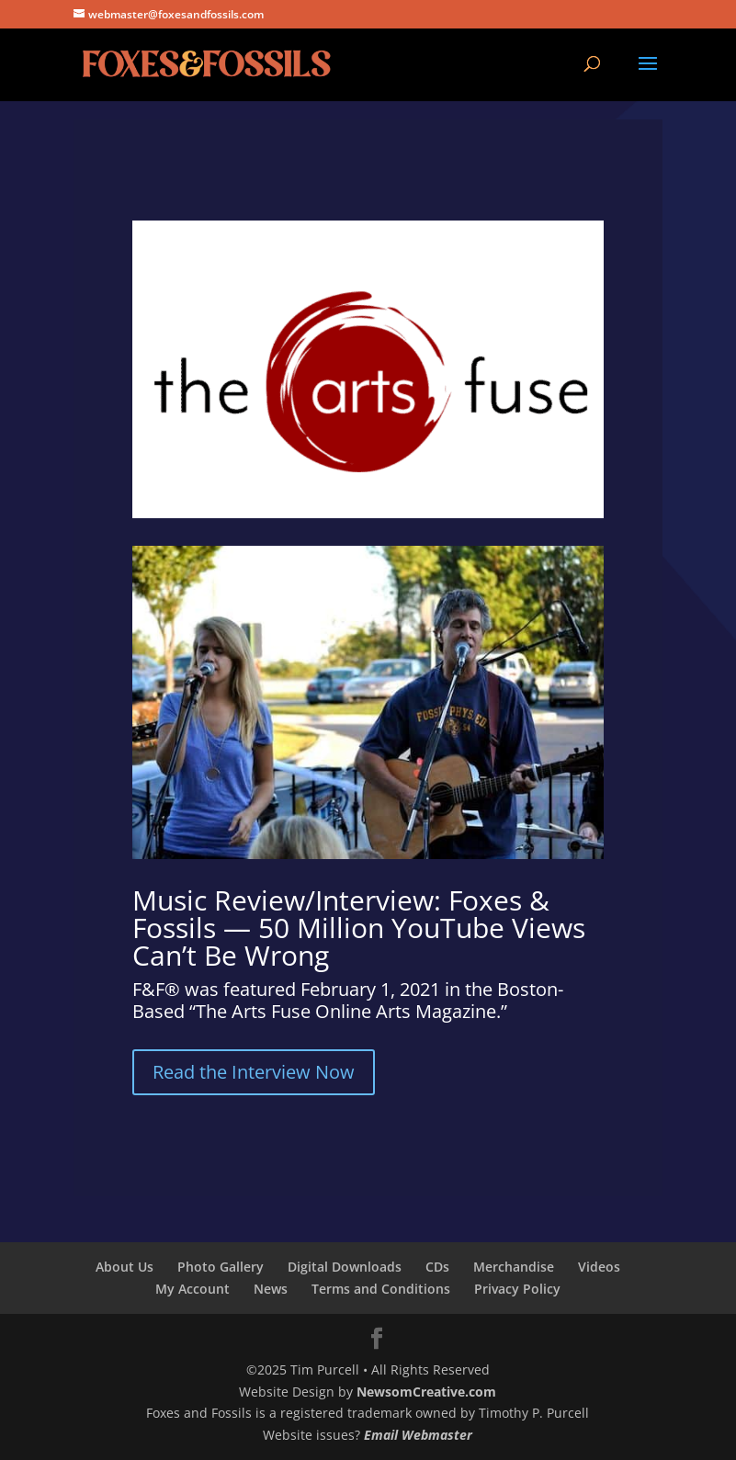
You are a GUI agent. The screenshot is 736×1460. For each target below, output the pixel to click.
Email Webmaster (418, 1434)
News (271, 1288)
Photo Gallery (220, 1266)
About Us (124, 1266)
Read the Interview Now (254, 1071)
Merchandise (513, 1266)
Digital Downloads (345, 1266)
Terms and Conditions (380, 1288)
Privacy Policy (517, 1288)
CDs (437, 1266)
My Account (192, 1288)
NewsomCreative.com (426, 1391)
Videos (599, 1266)
